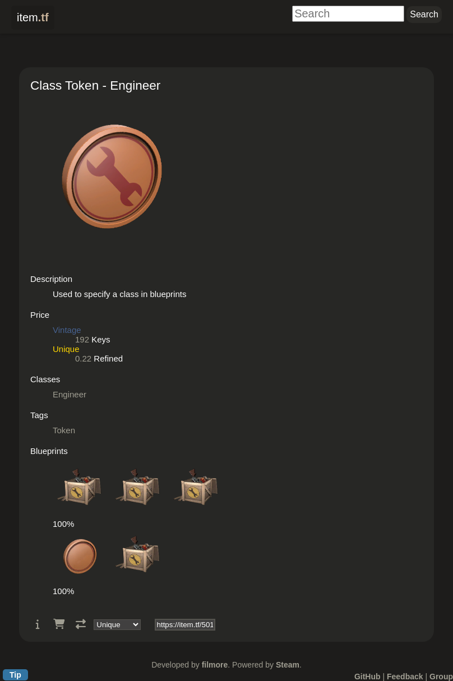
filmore (215, 664)
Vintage (67, 330)
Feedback (405, 676)
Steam (287, 664)
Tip (15, 674)
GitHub (367, 676)
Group (441, 676)
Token (64, 430)
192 (82, 339)
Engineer (69, 394)
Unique (66, 349)
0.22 (83, 358)
